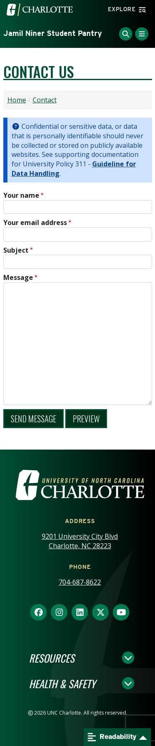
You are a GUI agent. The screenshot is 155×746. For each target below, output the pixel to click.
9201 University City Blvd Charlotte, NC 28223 (80, 541)
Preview (86, 418)
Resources (51, 657)
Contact (45, 99)
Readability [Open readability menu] (112, 737)
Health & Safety (62, 683)
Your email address (35, 222)
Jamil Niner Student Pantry (52, 33)
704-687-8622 (80, 582)
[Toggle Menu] (141, 33)
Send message (33, 418)
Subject (16, 250)
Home (16, 99)
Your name (21, 195)
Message (18, 277)
